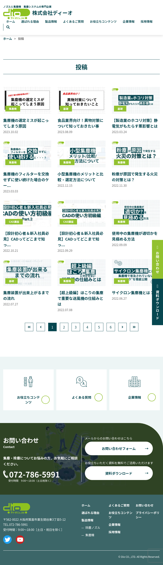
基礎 (65, 108)
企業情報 (129, 21)
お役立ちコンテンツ (103, 21)
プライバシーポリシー (147, 515)
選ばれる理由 (30, 21)
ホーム (10, 21)
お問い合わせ (144, 505)
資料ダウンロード (118, 473)
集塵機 (13, 108)
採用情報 (147, 21)
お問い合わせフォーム (119, 448)
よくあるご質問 (73, 21)
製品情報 (51, 21)
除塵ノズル (92, 527)
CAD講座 (14, 221)
